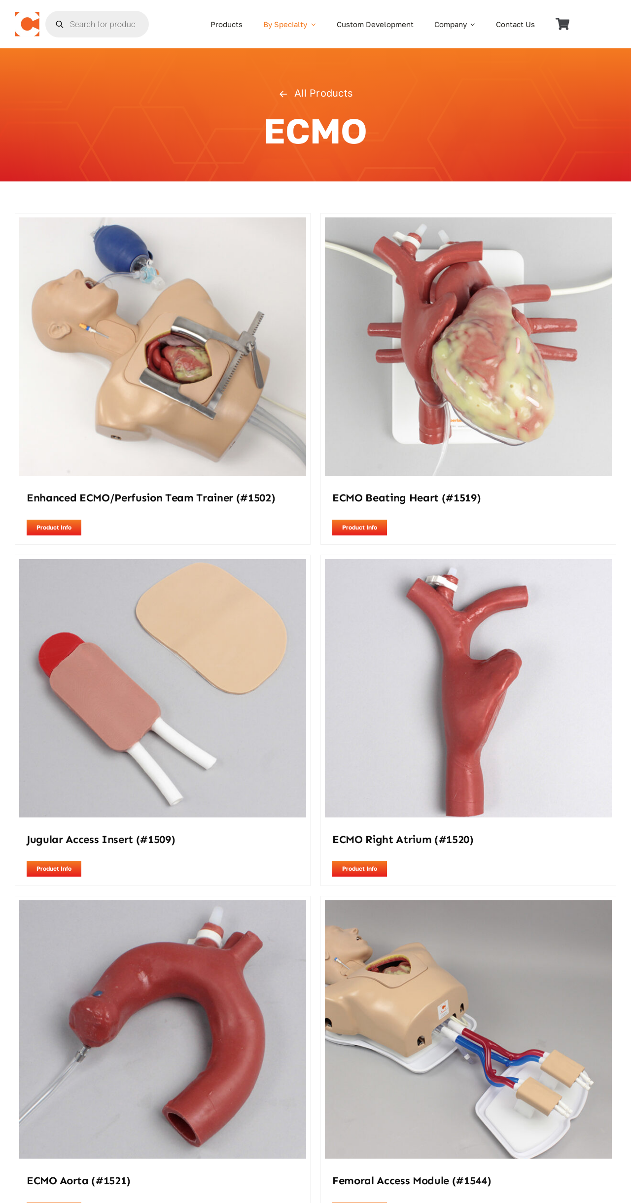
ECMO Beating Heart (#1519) (406, 497)
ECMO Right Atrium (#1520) (403, 839)
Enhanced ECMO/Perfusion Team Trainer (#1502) (151, 497)
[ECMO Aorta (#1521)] (162, 907)
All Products (315, 93)
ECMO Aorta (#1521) (79, 1180)
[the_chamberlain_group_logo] (27, 16)
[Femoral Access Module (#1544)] (468, 907)
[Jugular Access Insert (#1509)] (162, 565)
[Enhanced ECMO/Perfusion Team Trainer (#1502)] (162, 224)
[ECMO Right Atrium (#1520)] (468, 565)
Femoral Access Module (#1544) (411, 1180)
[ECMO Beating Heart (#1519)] (468, 224)
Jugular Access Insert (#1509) (101, 839)
